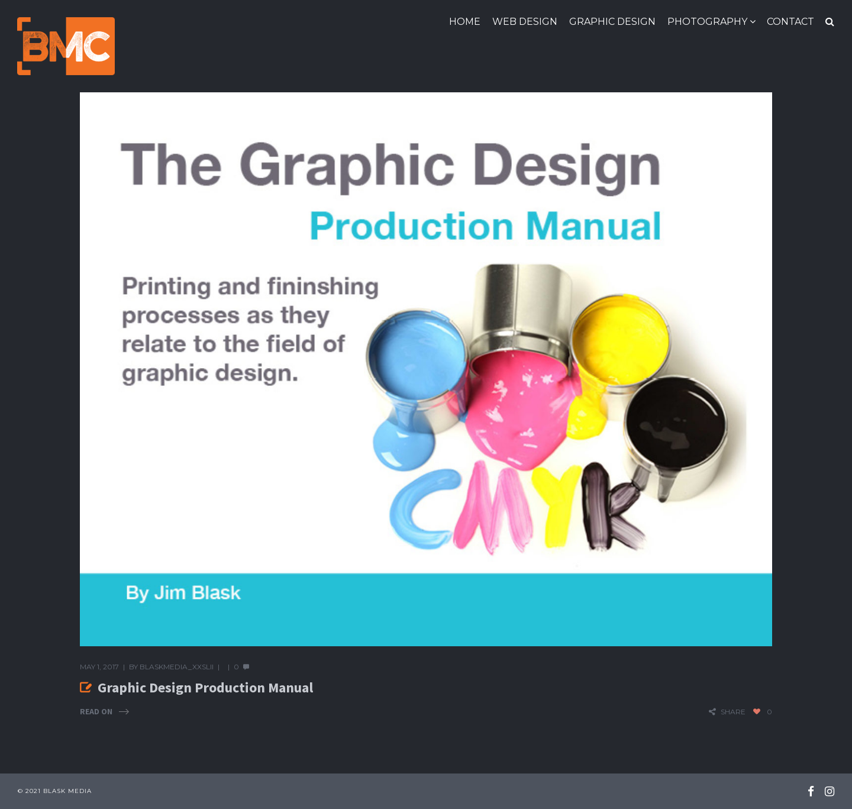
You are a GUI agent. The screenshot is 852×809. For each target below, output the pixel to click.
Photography (707, 21)
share (733, 711)
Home (464, 21)
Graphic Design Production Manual (205, 687)
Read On (96, 711)
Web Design (524, 21)
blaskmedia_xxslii (177, 666)
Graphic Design (612, 21)
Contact (790, 21)
